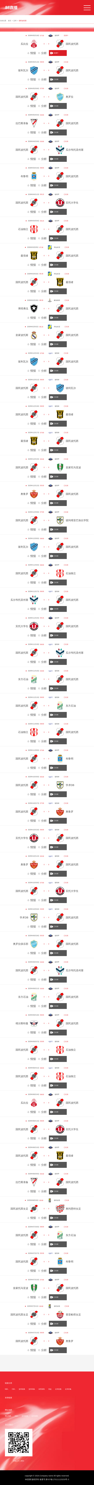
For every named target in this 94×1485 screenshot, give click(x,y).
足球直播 (58, 1389)
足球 (14, 21)
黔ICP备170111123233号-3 (57, 1479)
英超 (49, 1389)
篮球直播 (22, 1389)
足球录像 (68, 1389)
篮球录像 (32, 1389)
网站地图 (8, 1416)
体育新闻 (42, 1389)
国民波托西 (22, 21)
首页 (9, 21)
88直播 (28, 1479)
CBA (13, 1389)
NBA (6, 1389)
